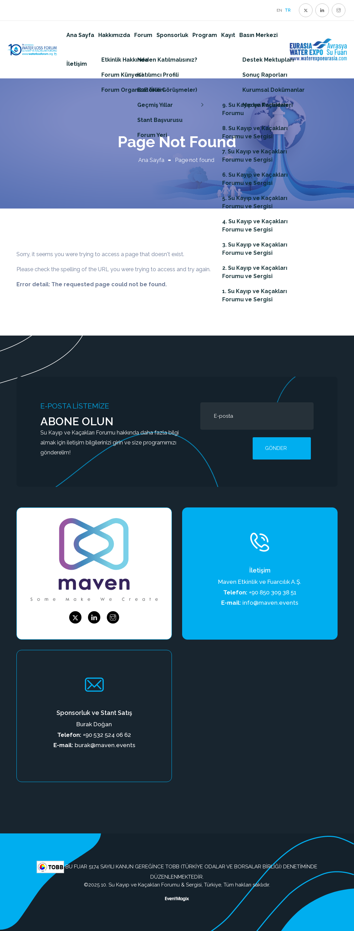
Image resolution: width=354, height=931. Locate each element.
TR (288, 10)
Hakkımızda (114, 35)
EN (279, 10)
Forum (143, 35)
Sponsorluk (172, 35)
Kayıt (228, 35)
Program (204, 35)
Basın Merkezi (258, 35)
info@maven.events (270, 602)
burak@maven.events (105, 745)
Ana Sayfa (80, 35)
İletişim (76, 64)
